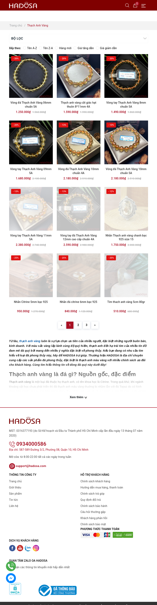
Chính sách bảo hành (94, 500)
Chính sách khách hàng (95, 476)
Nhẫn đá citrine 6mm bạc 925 (78, 301)
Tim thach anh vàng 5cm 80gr (126, 301)
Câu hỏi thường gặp (93, 506)
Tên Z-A (46, 48)
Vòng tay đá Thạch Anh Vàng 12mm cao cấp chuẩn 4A (78, 237)
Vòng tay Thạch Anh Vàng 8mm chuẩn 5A (126, 104)
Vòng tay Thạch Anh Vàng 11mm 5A (30, 237)
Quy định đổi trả (91, 494)
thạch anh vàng (29, 341)
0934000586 (27, 439)
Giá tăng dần (83, 48)
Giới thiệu (15, 482)
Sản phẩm (15, 488)
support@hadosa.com (27, 461)
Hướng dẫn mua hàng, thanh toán (102, 482)
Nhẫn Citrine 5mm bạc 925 (31, 301)
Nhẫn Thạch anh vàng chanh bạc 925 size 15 (126, 237)
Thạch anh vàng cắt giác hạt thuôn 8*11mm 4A (78, 104)
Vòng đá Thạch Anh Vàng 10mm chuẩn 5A (126, 171)
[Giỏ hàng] (135, 5)
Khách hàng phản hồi (94, 513)
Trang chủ (15, 476)
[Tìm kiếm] (127, 5)
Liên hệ (13, 500)
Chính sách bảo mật (93, 519)
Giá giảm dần (106, 48)
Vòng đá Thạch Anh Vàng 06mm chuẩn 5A (31, 104)
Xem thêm (78, 397)
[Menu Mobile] (144, 5)
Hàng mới (63, 48)
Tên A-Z (30, 48)
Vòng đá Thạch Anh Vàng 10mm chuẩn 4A (78, 171)
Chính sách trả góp (93, 488)
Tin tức (13, 494)
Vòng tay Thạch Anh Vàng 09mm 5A (30, 171)
